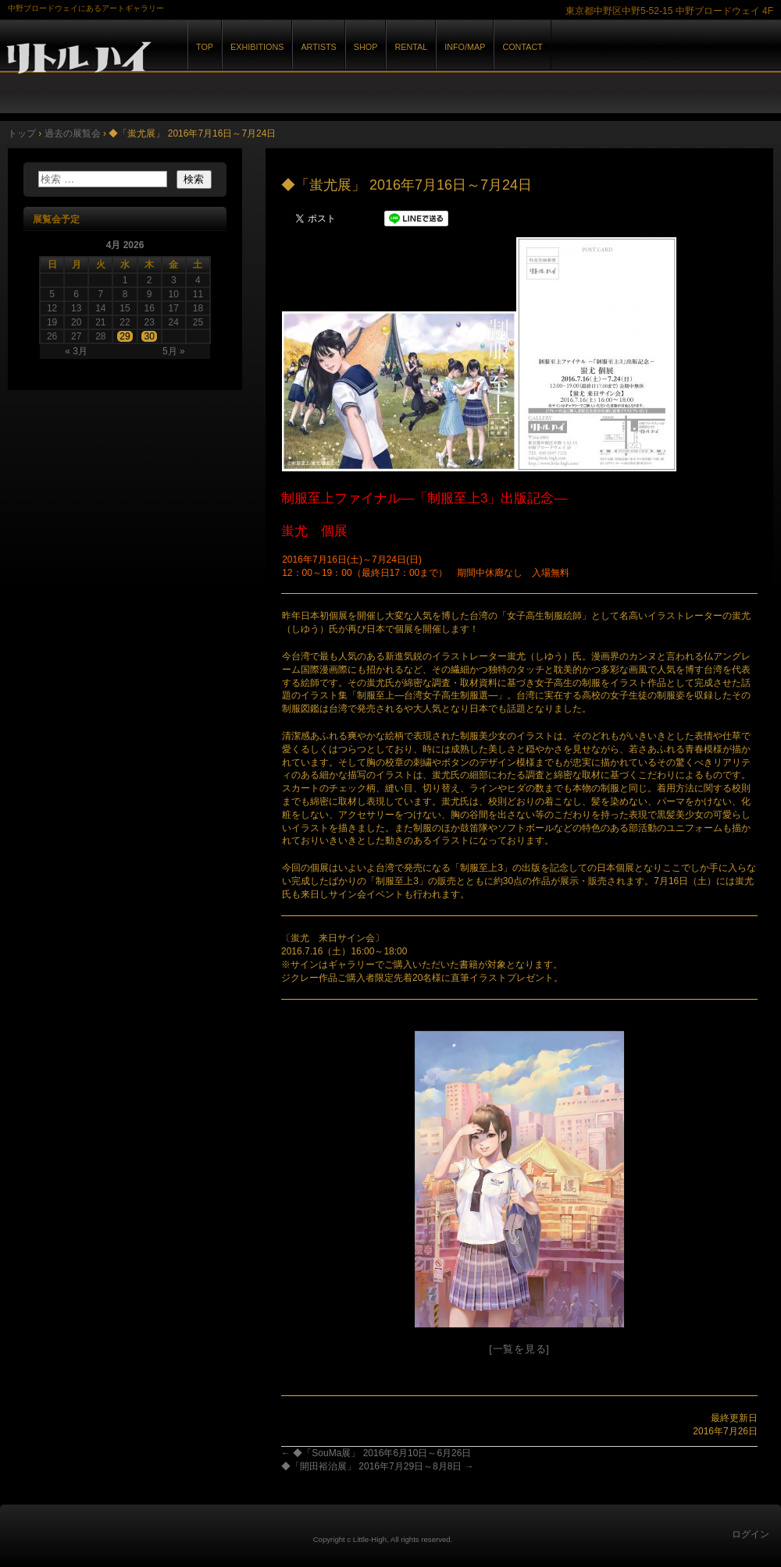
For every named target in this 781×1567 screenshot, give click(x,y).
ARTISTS (318, 47)
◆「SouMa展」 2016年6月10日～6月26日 (376, 1453)
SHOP (366, 47)
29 (124, 336)
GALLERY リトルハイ (179, 61)
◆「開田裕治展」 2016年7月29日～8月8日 (377, 1466)
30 (149, 336)
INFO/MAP (464, 47)
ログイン (750, 1534)
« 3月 (76, 351)
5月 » (173, 351)
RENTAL (410, 47)
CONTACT (522, 47)
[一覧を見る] (519, 1349)
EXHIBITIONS (257, 47)
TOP (204, 47)
